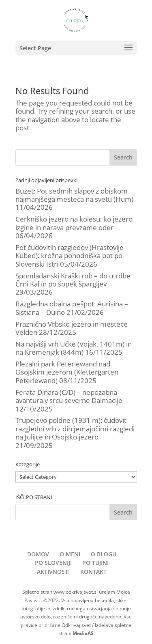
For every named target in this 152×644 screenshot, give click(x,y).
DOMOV (38, 554)
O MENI (70, 554)
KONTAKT (93, 571)
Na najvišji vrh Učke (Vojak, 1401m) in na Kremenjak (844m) (73, 348)
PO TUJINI (95, 562)
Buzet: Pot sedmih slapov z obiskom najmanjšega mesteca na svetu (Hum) (74, 195)
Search (123, 157)
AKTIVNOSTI (53, 571)
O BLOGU (103, 554)
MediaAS (83, 633)
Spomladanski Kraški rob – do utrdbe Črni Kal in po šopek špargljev (73, 280)
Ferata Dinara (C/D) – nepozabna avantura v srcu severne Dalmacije (68, 396)
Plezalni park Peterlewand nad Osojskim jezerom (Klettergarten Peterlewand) (66, 372)
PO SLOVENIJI (53, 562)
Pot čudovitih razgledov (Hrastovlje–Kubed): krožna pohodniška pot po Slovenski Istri (71, 256)
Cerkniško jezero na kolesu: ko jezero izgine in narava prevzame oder (74, 223)
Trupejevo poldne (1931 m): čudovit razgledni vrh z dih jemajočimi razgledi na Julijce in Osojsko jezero (75, 429)
